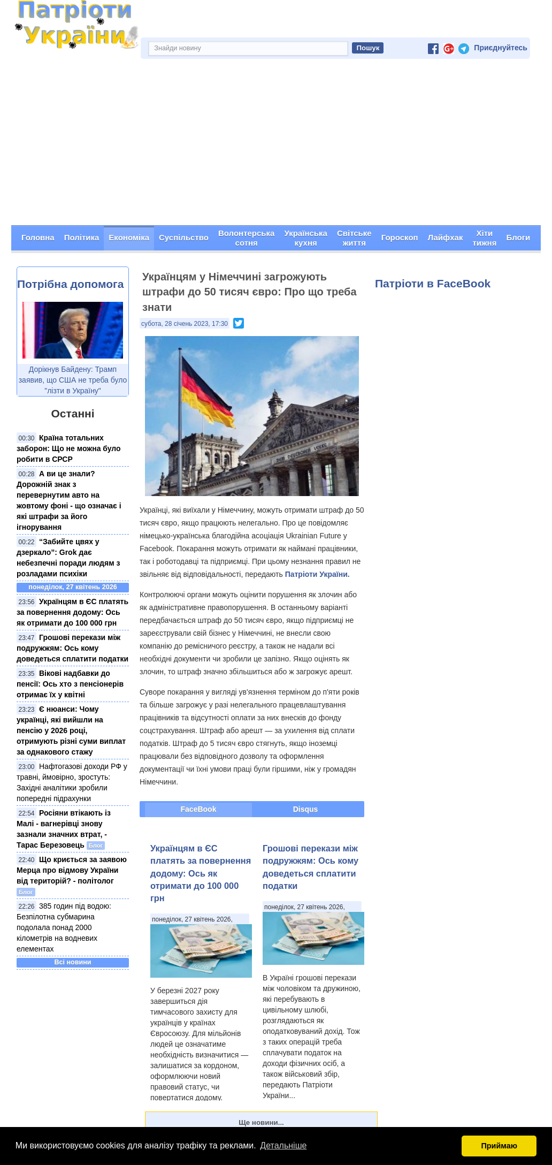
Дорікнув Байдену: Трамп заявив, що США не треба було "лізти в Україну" (73, 380)
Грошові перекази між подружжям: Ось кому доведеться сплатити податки (72, 648)
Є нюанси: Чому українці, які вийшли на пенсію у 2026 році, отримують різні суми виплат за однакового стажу (71, 730)
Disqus (305, 809)
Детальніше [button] (283, 1145)
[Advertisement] (276, 145)
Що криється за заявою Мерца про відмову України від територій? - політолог (72, 870)
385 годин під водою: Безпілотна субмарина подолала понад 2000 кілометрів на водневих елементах (64, 927)
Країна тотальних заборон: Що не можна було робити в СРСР (69, 448)
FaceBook (199, 809)
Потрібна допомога (70, 284)
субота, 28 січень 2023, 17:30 (184, 324)
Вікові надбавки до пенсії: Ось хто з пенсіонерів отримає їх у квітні (70, 684)
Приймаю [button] (499, 1145)
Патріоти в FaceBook (432, 283)
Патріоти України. (317, 574)
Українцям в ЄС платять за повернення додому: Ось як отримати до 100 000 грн (72, 612)
